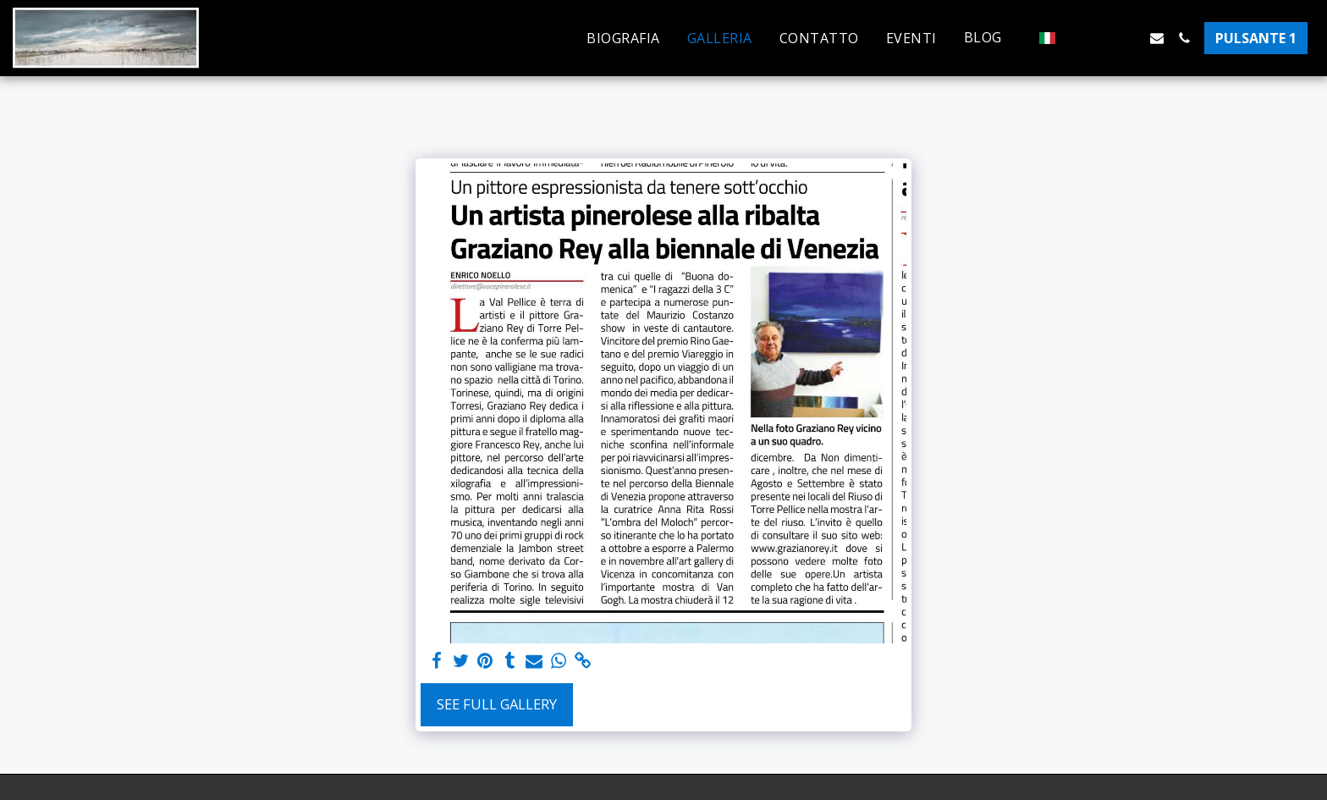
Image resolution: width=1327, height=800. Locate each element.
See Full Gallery (497, 704)
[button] (991, 38)
